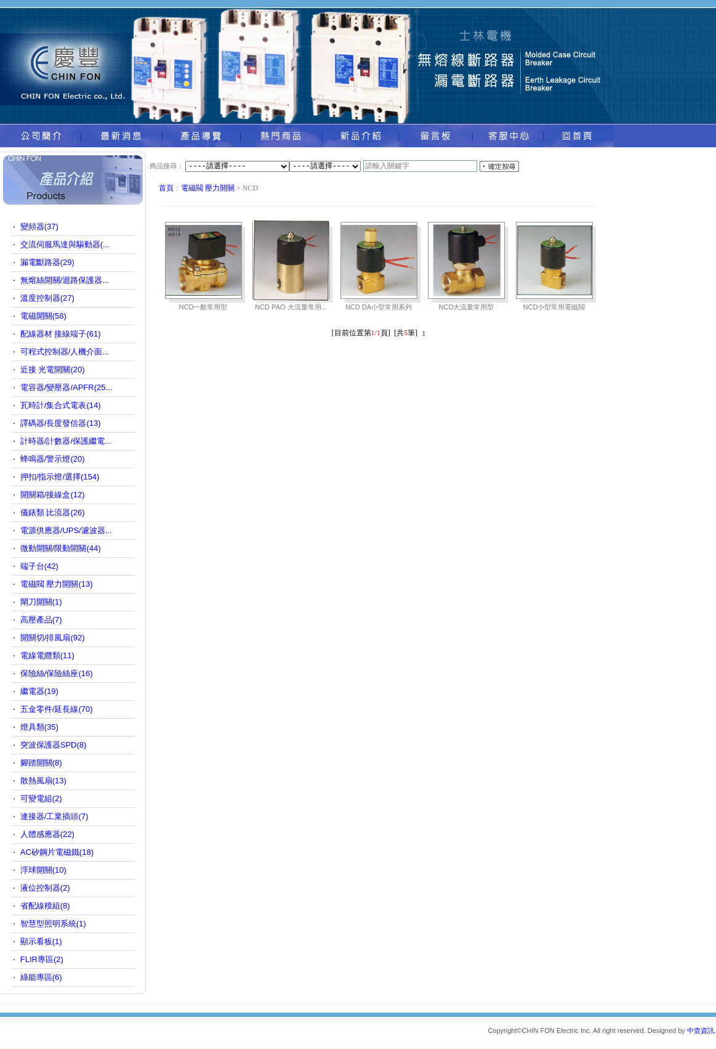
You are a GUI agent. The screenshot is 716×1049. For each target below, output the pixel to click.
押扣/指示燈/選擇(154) (60, 476)
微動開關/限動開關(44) (60, 548)
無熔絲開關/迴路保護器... (64, 280)
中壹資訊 (700, 1030)
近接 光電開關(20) (52, 369)
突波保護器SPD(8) (53, 744)
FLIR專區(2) (41, 959)
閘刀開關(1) (41, 601)
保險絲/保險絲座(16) (56, 673)
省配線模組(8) (45, 905)
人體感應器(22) (47, 834)
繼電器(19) (39, 691)
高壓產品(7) (41, 619)
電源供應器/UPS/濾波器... (66, 530)
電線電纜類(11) (47, 655)
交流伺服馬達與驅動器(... (65, 244)
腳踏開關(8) (41, 762)
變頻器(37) (39, 226)
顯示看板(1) (41, 941)
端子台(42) (39, 566)
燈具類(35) (39, 727)
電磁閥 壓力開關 (208, 188)
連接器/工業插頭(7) (54, 816)
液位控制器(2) (45, 887)
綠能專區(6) (41, 977)
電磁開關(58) (43, 315)
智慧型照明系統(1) (53, 923)
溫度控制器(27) (47, 298)
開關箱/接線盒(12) (52, 494)
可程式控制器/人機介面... (64, 351)
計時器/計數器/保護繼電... (65, 441)
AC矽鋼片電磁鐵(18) (57, 852)
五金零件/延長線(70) (56, 709)
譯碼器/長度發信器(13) (60, 423)
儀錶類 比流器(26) (52, 512)
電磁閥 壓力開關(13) (56, 584)
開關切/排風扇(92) (52, 637)
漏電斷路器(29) (47, 262)
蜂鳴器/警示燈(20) (52, 458)
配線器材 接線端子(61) (60, 333)
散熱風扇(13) (43, 780)
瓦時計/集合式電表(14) (60, 405)
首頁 (166, 188)
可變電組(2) (41, 798)
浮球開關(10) (43, 870)
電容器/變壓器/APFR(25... (66, 387)
